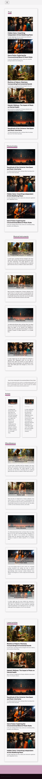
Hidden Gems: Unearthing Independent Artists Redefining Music (20, 34)
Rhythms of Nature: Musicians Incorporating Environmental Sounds (20, 83)
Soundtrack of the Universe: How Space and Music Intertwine (21, 129)
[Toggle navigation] (7, 2)
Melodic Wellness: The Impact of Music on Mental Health (20, 286)
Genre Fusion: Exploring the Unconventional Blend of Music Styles (20, 56)
